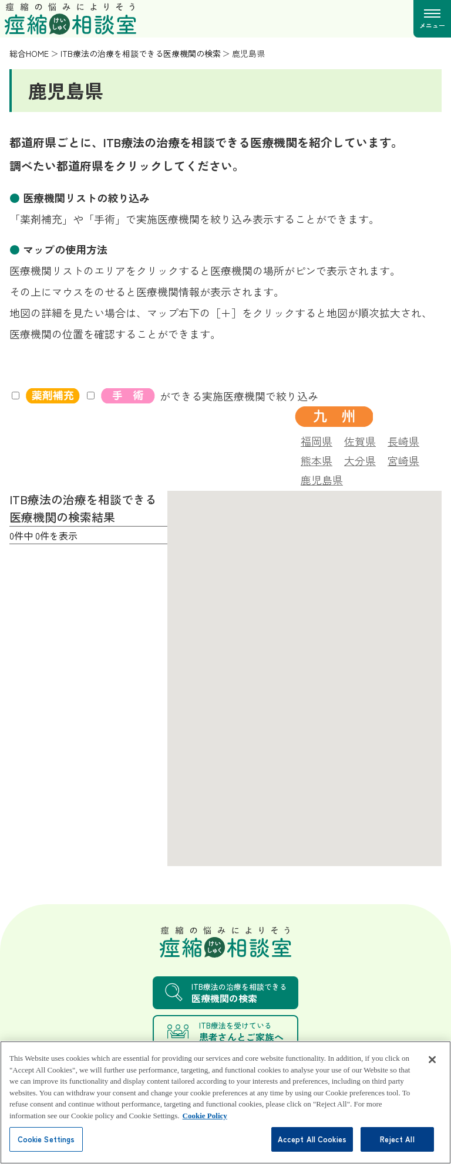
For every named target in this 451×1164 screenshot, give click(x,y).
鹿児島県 (322, 478)
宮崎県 (403, 459)
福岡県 (316, 439)
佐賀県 (360, 439)
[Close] (432, 1073)
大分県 (360, 459)
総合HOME (29, 53)
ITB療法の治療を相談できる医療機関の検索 (140, 53)
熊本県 (316, 459)
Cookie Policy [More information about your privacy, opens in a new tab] (205, 1129)
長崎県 (403, 439)
